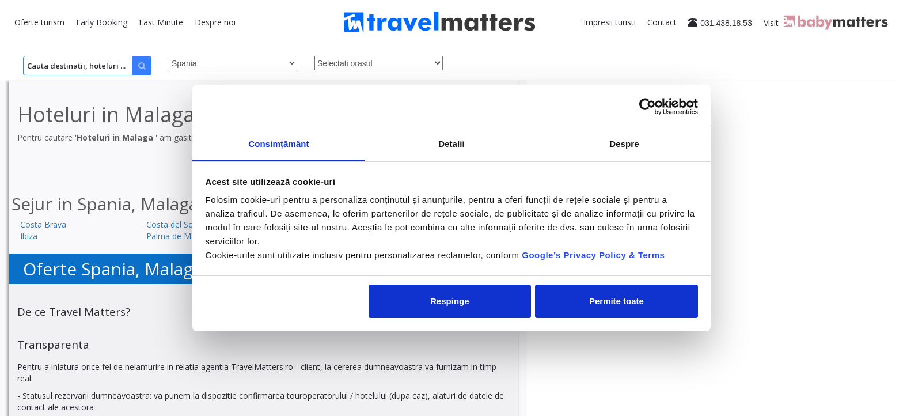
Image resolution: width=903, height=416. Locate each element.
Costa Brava (43, 224)
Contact (662, 22)
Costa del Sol (170, 224)
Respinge (449, 301)
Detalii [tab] (451, 144)
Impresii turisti (609, 22)
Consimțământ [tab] (278, 144)
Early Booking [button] (101, 22)
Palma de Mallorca (181, 235)
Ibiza (28, 235)
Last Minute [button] (161, 22)
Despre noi (215, 22)
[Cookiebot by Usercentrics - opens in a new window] (647, 106)
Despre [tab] (624, 144)
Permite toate (616, 301)
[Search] (87, 65)
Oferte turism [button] (39, 22)
